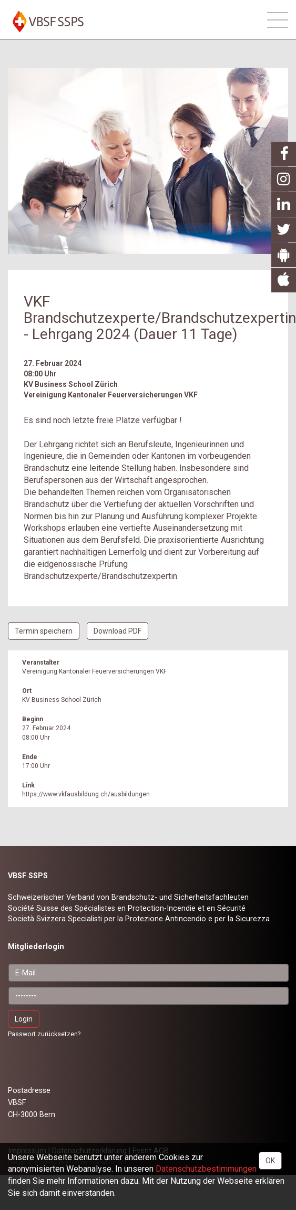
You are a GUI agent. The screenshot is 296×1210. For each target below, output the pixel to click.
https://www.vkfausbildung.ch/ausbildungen (86, 794)
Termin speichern (44, 631)
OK (270, 1160)
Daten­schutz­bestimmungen (206, 1169)
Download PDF (117, 631)
